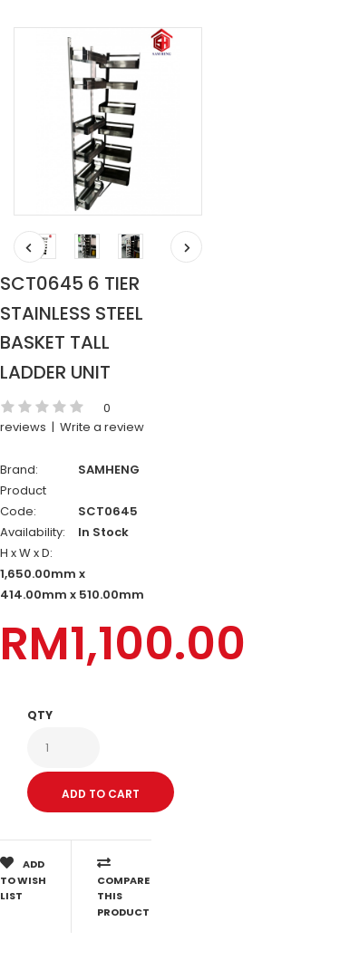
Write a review (102, 427)
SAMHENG (109, 469)
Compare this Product (123, 887)
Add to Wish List (23, 879)
